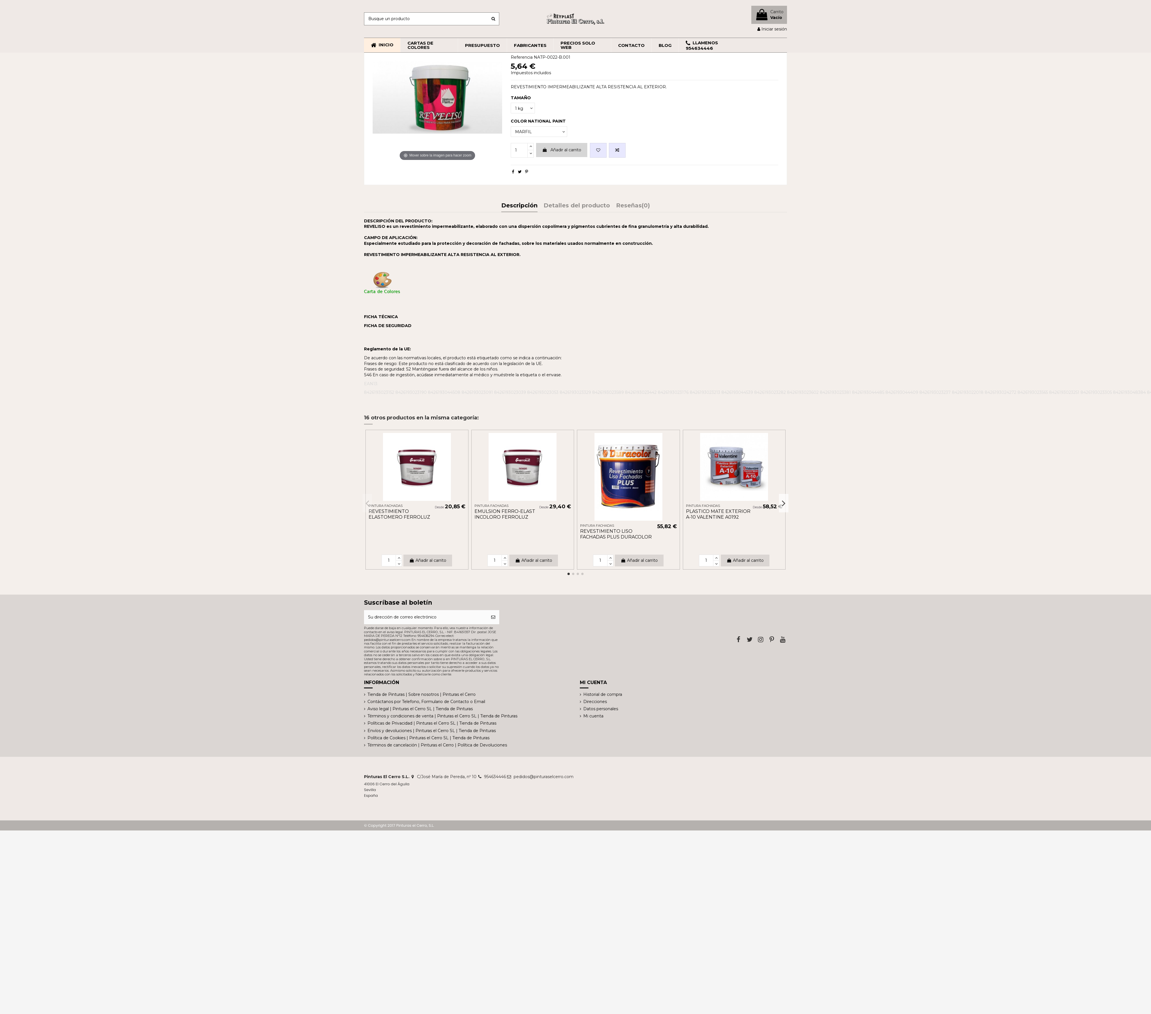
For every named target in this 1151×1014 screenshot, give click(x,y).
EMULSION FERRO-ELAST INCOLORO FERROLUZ (504, 514)
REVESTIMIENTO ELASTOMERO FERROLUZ (399, 514)
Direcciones (595, 701)
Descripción (519, 206)
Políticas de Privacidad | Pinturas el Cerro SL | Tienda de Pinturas (431, 723)
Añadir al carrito (561, 149)
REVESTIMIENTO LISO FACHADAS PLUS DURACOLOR (616, 533)
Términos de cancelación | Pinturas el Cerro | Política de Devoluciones (437, 745)
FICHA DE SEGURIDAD (387, 325)
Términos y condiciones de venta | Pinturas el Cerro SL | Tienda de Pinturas (442, 716)
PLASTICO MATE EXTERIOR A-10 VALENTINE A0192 (718, 514)
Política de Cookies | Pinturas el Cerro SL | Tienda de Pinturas (428, 737)
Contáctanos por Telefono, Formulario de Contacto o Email (426, 701)
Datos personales (600, 708)
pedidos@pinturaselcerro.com (543, 776)
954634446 (495, 776)
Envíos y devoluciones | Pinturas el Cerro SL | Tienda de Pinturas (431, 730)
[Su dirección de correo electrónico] (425, 617)
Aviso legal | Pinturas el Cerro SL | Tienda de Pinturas (420, 708)
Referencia (522, 57)
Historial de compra (602, 694)
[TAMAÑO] (523, 108)
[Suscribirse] (493, 617)
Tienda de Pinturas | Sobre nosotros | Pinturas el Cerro (421, 694)
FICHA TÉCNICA (381, 316)
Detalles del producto (577, 206)
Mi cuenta (593, 716)
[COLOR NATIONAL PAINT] (539, 131)
